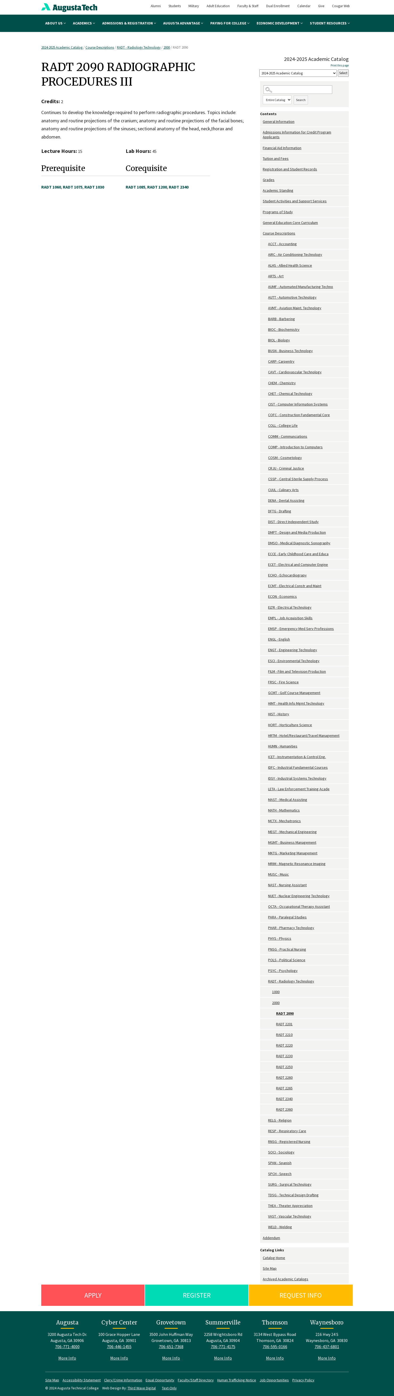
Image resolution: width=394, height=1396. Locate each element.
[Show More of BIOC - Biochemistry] (265, 329)
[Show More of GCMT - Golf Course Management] (265, 693)
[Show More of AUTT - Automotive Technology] (265, 297)
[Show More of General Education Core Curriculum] (261, 222)
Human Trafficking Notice (236, 1380)
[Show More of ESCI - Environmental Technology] (265, 661)
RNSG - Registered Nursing (289, 1141)
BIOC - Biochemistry (283, 329)
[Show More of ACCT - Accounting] (265, 244)
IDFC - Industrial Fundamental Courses (298, 767)
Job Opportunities (274, 1380)
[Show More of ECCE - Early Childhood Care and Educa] (265, 554)
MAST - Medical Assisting (287, 799)
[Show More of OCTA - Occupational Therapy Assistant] (265, 906)
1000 (276, 991)
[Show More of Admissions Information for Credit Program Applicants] (261, 132)
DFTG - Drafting (279, 511)
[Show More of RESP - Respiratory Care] (265, 1131)
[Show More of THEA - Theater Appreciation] (265, 1206)
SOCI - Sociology (281, 1152)
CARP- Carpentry (281, 361)
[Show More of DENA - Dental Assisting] (265, 500)
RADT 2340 (284, 1098)
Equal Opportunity (160, 1380)
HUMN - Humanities (282, 746)
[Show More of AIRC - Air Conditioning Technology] (265, 254)
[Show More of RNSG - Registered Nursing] (265, 1141)
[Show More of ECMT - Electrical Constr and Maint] (265, 586)
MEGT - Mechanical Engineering (292, 831)
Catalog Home (274, 1257)
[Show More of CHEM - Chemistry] (265, 383)
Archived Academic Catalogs (285, 1279)
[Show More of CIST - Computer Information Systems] (265, 404)
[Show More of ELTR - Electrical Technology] (265, 607)
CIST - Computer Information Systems (298, 404)
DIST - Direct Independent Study (293, 521)
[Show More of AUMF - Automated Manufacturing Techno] (265, 287)
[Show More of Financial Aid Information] (261, 148)
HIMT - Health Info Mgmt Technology (296, 703)
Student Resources (330, 23)
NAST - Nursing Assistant (287, 885)
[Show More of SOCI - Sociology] (265, 1152)
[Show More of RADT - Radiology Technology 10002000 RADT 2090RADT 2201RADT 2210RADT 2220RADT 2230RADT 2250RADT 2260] (265, 981)
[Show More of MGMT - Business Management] (265, 842)
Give (321, 6)
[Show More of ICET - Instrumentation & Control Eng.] (265, 757)
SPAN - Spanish (280, 1162)
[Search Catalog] (298, 89)
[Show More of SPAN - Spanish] (265, 1163)
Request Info (301, 1295)
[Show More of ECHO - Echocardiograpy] (265, 575)
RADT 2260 (284, 1077)
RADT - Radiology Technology (139, 47)
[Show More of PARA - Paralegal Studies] (265, 917)
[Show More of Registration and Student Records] (261, 169)
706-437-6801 (327, 1346)
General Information (278, 121)
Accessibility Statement (82, 1380)
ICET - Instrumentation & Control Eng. (297, 756)
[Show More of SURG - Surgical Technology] (265, 1184)
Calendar (303, 6)
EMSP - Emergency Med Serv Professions (301, 628)
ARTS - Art (276, 276)
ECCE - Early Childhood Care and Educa (298, 553)
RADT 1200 (157, 187)
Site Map (270, 1268)
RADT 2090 (285, 1013)
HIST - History (278, 714)
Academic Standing (278, 190)
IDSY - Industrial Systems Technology (297, 778)
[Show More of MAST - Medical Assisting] (265, 800)
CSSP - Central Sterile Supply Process (298, 479)
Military (193, 6)
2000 (166, 47)
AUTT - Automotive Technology (292, 297)
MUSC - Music (278, 874)
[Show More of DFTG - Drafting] (265, 511)
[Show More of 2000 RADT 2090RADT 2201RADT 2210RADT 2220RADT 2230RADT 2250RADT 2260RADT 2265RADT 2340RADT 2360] (269, 1003)
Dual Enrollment (278, 6)
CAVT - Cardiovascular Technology (295, 372)
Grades (268, 179)
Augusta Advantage (183, 23)
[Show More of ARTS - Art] (265, 276)
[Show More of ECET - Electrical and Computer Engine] (265, 564)
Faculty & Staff (247, 6)
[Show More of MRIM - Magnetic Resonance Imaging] (265, 864)
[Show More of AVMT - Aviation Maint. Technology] (265, 308)
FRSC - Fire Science (283, 682)
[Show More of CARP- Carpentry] (265, 361)
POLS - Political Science (286, 960)
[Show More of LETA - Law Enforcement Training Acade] (265, 789)
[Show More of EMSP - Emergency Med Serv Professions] (265, 629)
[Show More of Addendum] (261, 1238)
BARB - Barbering (281, 318)
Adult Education (218, 6)
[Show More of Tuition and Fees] (261, 158)
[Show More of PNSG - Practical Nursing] (265, 949)
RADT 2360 (284, 1109)
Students (175, 6)
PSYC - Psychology (283, 970)
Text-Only (169, 1388)
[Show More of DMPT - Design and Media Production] (265, 532)
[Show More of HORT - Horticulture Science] (265, 725)
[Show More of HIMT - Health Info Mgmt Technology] (265, 703)
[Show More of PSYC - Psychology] (265, 970)
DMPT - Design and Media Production (297, 532)
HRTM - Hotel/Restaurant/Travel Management (303, 735)
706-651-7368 (171, 1346)
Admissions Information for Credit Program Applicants (297, 134)
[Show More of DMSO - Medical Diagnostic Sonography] (265, 543)
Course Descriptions (99, 47)
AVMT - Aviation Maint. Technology (294, 308)
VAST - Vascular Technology (289, 1216)
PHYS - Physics (279, 938)
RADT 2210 (284, 1034)
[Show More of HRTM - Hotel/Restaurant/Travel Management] (265, 735)
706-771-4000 (67, 1346)
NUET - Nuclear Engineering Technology (299, 895)
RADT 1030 (94, 187)
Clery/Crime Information (123, 1380)
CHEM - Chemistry (282, 383)
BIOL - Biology (279, 340)
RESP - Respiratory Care (287, 1130)
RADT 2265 (284, 1088)
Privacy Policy (303, 1380)
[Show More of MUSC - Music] (265, 874)
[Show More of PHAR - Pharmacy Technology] (265, 928)
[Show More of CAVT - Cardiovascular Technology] (265, 372)
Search (301, 100)
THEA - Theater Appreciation (290, 1205)
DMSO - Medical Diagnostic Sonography (299, 543)
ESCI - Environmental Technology (293, 660)
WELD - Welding (280, 1226)
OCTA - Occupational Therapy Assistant (299, 906)
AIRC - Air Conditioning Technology (295, 254)
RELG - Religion (280, 1120)
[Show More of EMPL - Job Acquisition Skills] (265, 618)
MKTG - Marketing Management (292, 853)
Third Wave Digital (142, 1388)
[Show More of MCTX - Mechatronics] (265, 821)
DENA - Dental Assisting (286, 500)
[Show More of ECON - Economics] (265, 596)
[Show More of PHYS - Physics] (265, 938)
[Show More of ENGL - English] (265, 639)
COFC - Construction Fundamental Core (299, 414)
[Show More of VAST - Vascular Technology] (265, 1216)
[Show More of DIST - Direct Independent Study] (265, 522)
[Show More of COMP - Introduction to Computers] (265, 447)
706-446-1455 (119, 1346)
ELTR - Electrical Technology (289, 607)
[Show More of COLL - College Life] (265, 425)
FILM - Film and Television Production (297, 671)
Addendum (271, 1237)
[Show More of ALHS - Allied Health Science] (265, 265)
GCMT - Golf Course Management (294, 692)
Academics (84, 23)
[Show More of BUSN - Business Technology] (265, 351)
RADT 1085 (135, 187)
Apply (92, 1295)
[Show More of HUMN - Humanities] (265, 746)
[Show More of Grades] (261, 180)
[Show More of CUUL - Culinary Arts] (265, 490)
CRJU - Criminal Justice (286, 468)
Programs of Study (278, 212)
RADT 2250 (284, 1066)
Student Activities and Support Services (295, 201)
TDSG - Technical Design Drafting (293, 1195)
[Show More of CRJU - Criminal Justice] (265, 468)
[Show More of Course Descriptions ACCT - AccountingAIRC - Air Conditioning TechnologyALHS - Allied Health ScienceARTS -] (261, 233)
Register (197, 1295)
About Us (55, 23)
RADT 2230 (284, 1056)
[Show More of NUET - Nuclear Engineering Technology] (265, 896)
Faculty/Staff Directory (196, 1380)
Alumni (156, 6)
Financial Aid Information (282, 147)
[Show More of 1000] (269, 992)
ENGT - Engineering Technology (292, 649)
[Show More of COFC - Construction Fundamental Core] (265, 415)
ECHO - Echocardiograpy (287, 575)
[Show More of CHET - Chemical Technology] (265, 393)
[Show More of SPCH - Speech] (265, 1174)
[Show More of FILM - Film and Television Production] (265, 671)
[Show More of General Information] (261, 121)
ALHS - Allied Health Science (290, 265)
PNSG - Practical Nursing (287, 949)
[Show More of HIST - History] (265, 714)
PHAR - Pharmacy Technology (291, 927)
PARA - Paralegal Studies (287, 917)
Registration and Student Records (290, 169)
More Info (67, 1358)
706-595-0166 (275, 1346)
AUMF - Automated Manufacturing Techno (300, 286)
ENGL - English (279, 639)
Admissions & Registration (129, 23)
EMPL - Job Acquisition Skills (290, 618)
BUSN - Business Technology (290, 350)
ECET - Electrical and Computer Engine (298, 564)
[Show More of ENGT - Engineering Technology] (265, 650)
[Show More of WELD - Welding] (265, 1227)
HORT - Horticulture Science (290, 724)
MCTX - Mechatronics (284, 820)
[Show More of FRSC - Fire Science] (265, 682)
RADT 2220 (284, 1045)
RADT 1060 (51, 187)
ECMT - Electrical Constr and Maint (294, 585)
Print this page (340, 65)
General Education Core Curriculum (290, 222)
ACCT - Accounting (282, 243)
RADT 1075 (73, 187)
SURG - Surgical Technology (289, 1184)
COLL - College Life (283, 425)
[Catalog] (298, 73)
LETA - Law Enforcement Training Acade (299, 789)
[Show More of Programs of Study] (261, 212)
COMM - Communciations (287, 436)
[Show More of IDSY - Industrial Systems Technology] (265, 778)
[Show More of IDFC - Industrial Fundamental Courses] (265, 767)
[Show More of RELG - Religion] (265, 1120)
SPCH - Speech (280, 1173)
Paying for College (229, 23)
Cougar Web (341, 6)
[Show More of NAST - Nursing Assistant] (265, 885)
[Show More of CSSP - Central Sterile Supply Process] (265, 479)
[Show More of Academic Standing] (261, 190)
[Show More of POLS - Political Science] (265, 960)
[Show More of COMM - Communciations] (265, 436)
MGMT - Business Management (292, 842)
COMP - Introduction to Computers (295, 447)
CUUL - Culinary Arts (283, 489)
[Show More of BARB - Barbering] (265, 319)
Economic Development (280, 23)
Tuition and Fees (276, 158)
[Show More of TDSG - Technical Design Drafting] (265, 1195)
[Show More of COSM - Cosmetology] (265, 458)
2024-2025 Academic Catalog (62, 47)
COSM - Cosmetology (285, 457)
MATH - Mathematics (284, 810)
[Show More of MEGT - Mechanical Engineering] (265, 832)
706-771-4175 (223, 1346)
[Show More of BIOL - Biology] (265, 340)
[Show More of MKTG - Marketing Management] (265, 853)
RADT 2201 (284, 1024)
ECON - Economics (282, 596)
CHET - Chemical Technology (290, 393)
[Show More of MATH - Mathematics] (265, 810)
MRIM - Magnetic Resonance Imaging (297, 863)
